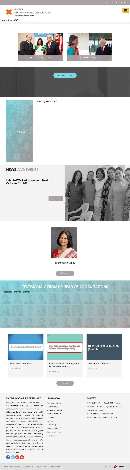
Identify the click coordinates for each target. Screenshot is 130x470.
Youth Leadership (54, 414)
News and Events (54, 432)
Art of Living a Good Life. (21, 363)
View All (65, 273)
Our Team (51, 417)
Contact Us (65, 75)
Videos (50, 421)
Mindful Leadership (54, 410)
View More (19, 131)
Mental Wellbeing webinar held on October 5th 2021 (29, 182)
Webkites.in (120, 466)
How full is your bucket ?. (99, 363)
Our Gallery (51, 424)
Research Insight (54, 428)
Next (59, 198)
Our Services (52, 406)
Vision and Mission (54, 403)
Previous (52, 198)
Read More (15, 368)
